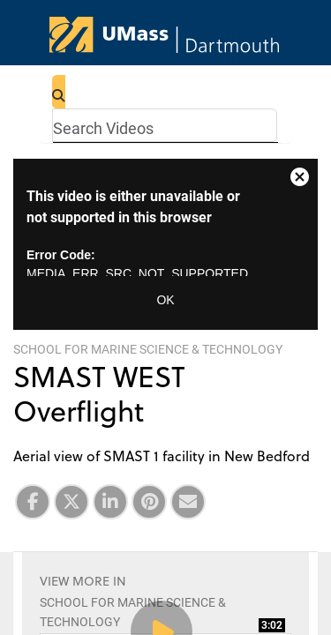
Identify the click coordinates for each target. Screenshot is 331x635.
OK (165, 300)
